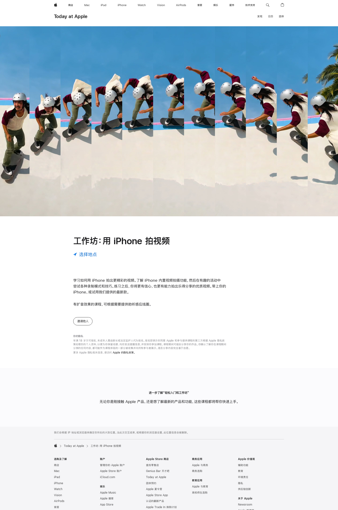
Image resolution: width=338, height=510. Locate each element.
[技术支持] (250, 5)
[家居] (200, 5)
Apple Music (108, 492)
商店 (56, 465)
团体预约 (151, 483)
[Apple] (55, 5)
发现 (259, 16)
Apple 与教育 (200, 486)
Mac (57, 471)
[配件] (232, 5)
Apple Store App (157, 495)
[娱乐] (215, 5)
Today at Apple (70, 16)
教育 (240, 471)
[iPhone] (122, 5)
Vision (58, 495)
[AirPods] (181, 5)
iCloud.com (107, 477)
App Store (106, 504)
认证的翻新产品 (155, 501)
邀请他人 (82, 321)
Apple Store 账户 (111, 471)
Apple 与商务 (200, 465)
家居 (56, 507)
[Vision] (161, 5)
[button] (267, 5)
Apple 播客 (107, 498)
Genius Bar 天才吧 (157, 471)
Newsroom (245, 504)
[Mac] (87, 5)
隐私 (240, 483)
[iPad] (103, 5)
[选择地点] (85, 254)
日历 (270, 16)
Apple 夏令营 (154, 489)
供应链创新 (244, 489)
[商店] (70, 5)
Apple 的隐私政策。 (124, 352)
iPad (57, 477)
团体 (281, 16)
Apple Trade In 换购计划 (161, 507)
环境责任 (243, 477)
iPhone (58, 483)
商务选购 (197, 471)
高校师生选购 (199, 492)
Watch (58, 489)
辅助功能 (243, 465)
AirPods (59, 501)
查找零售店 (152, 465)
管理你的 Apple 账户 (112, 465)
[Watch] (142, 5)
